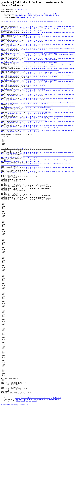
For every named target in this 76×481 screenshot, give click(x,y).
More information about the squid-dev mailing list (14, 479)
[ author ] (34, 17)
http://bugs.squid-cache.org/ (21, 174)
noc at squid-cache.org (20, 9)
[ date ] (18, 17)
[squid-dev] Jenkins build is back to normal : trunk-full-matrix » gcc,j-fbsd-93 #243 (38, 14)
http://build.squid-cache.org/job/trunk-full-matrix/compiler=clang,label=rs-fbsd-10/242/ (33, 21)
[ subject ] (28, 17)
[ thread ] (23, 17)
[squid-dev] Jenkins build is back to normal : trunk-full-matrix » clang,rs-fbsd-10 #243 (36, 15)
